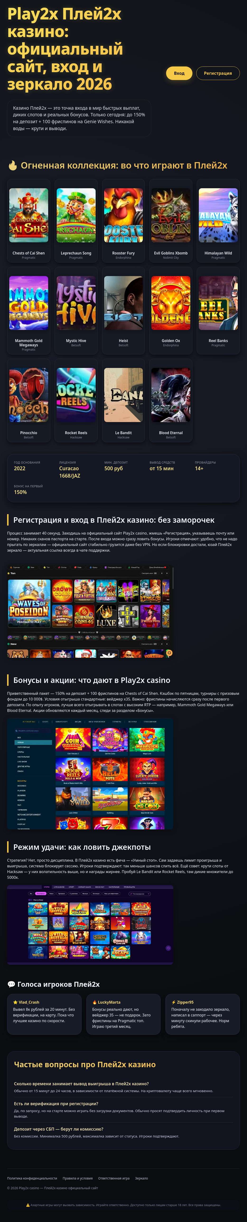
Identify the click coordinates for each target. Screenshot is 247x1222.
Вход (179, 73)
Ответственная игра (114, 1178)
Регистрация (218, 73)
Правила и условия (78, 1178)
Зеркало (141, 1178)
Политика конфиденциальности (32, 1178)
